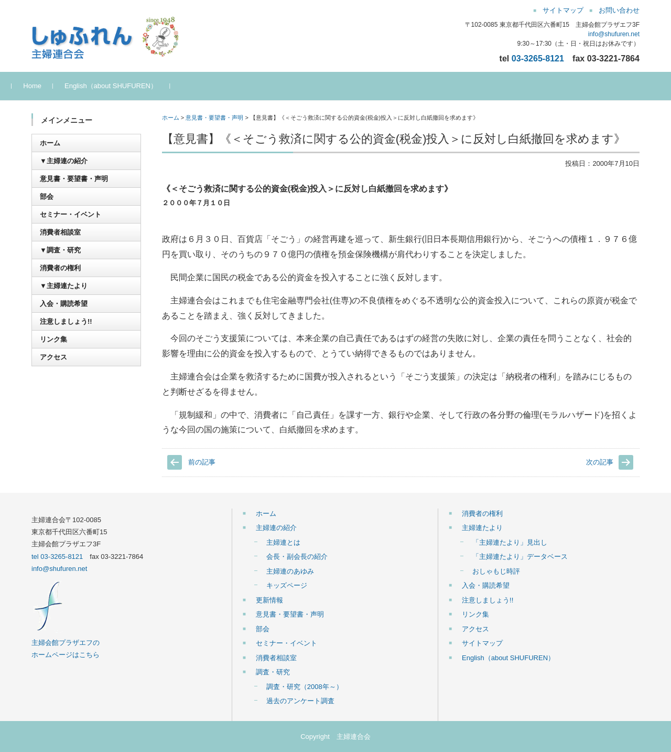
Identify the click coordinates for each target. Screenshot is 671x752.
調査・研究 (273, 672)
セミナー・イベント (70, 214)
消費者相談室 (60, 232)
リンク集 (53, 339)
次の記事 (599, 462)
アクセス (53, 357)
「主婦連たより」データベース (520, 556)
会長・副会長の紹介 (297, 556)
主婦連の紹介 (276, 528)
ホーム (170, 117)
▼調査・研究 (60, 250)
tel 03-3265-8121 (57, 556)
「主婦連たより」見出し (509, 542)
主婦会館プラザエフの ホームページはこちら (65, 643)
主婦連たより (482, 528)
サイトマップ (482, 643)
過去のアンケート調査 (300, 701)
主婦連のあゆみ (290, 571)
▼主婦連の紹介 (64, 161)
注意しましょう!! (66, 321)
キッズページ (286, 585)
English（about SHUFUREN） (130, 86)
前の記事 (201, 462)
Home (52, 86)
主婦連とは (283, 542)
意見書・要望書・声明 (214, 117)
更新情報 (269, 600)
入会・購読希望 (64, 304)
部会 (46, 196)
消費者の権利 (60, 268)
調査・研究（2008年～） (304, 687)
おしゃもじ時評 (496, 571)
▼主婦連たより (64, 286)
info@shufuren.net (614, 34)
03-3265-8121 (538, 58)
